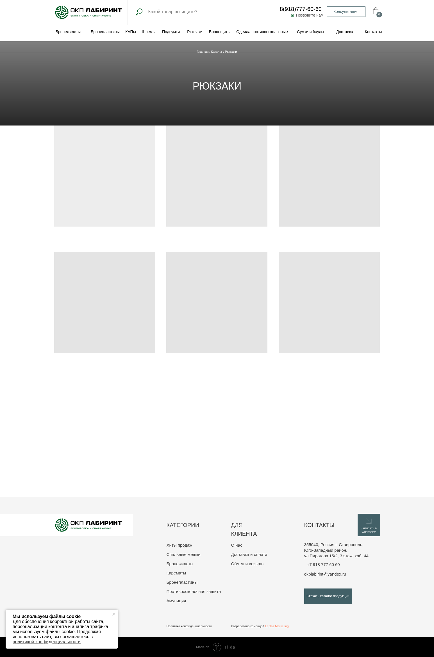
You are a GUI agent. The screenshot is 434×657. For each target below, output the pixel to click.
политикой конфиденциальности (47, 641)
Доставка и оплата (249, 554)
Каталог (217, 51)
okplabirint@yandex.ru (325, 574)
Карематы (176, 573)
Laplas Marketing (277, 626)
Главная (203, 51)
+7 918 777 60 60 (323, 564)
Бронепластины (182, 582)
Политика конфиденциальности (189, 626)
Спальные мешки (184, 554)
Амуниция (176, 600)
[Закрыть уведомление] (114, 614)
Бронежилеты (180, 563)
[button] (346, 11)
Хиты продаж (179, 545)
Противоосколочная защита (194, 591)
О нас (236, 545)
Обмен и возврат (247, 563)
